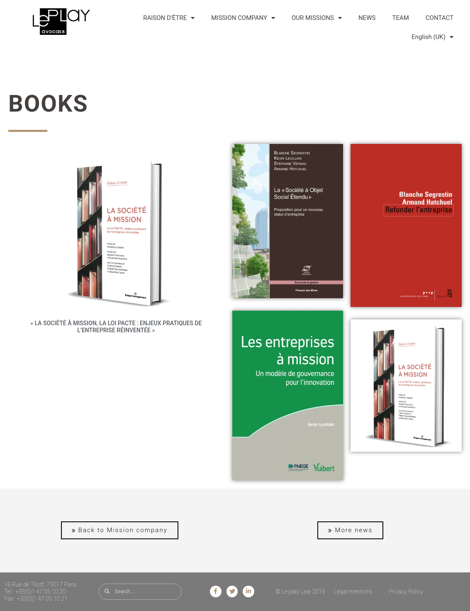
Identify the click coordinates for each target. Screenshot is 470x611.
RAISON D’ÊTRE (169, 18)
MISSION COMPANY (243, 18)
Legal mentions (353, 591)
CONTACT (439, 18)
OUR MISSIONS (317, 18)
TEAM (400, 18)
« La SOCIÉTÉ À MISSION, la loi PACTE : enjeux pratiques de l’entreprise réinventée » (116, 326)
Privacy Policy (406, 591)
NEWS (366, 18)
